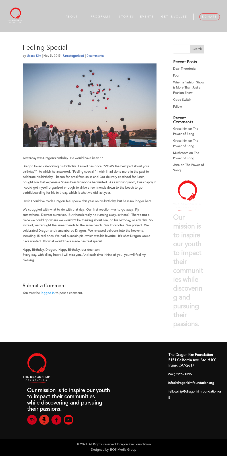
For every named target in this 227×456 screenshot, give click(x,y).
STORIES (126, 17)
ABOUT (72, 17)
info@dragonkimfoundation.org (191, 383)
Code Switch (182, 99)
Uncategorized (73, 55)
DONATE (209, 17)
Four (176, 75)
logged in (48, 293)
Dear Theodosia (184, 68)
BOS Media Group (123, 449)
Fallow (177, 106)
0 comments (95, 55)
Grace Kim (34, 55)
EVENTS (147, 17)
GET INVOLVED (174, 17)
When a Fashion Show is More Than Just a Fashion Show (188, 88)
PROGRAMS (101, 17)
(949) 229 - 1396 (180, 374)
